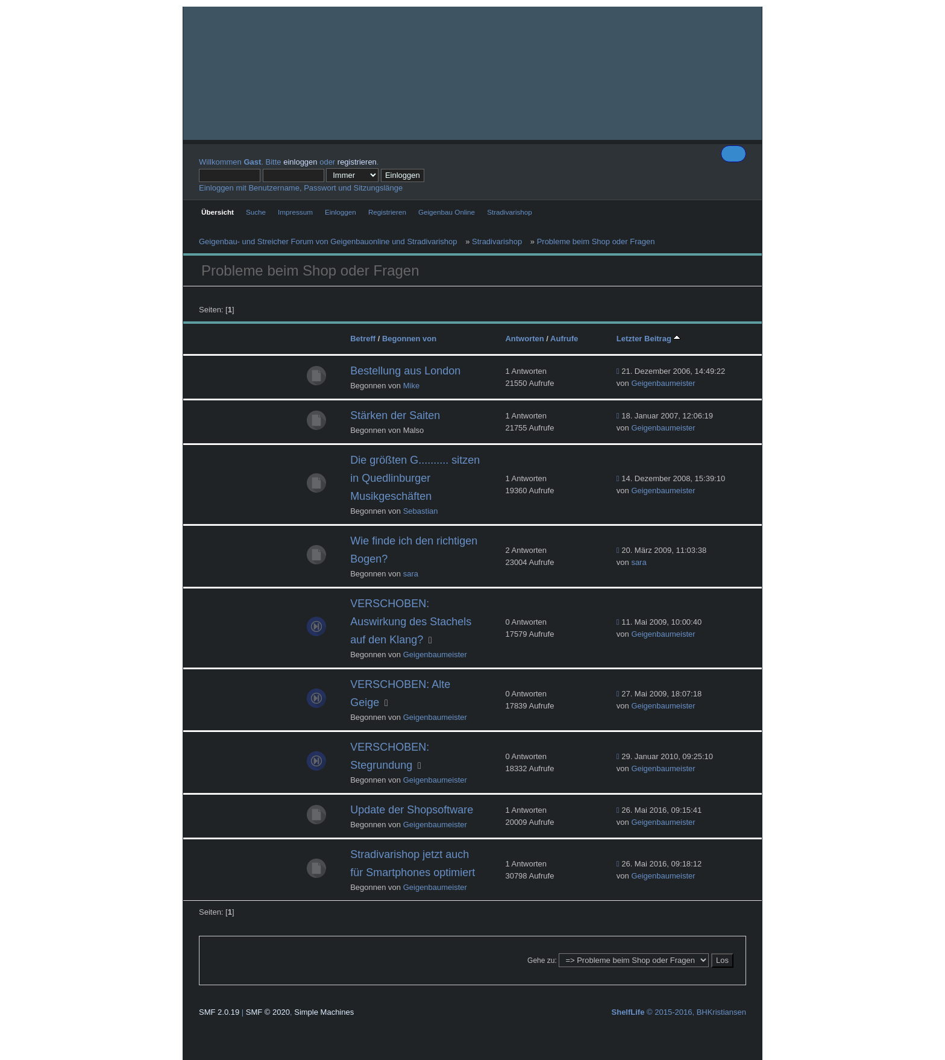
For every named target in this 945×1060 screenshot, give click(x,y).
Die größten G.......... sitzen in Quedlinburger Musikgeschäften (415, 478)
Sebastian (420, 511)
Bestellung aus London (405, 371)
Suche (256, 212)
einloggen (300, 161)
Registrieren (387, 212)
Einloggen (340, 212)
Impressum (295, 212)
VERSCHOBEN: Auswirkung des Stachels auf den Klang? (410, 622)
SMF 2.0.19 (219, 1012)
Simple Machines (324, 1012)
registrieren (357, 161)
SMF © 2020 (268, 1012)
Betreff (362, 338)
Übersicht (217, 212)
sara (410, 573)
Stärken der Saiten (395, 415)
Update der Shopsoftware (411, 810)
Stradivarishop (509, 212)
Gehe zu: (542, 960)
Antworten (524, 338)
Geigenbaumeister (663, 383)
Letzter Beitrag (649, 338)
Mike (411, 385)
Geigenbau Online (446, 212)
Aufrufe (564, 338)
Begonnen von (409, 338)
